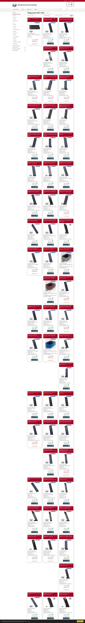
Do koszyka (50, 43)
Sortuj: (56, 15)
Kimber (15, 26)
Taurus (15, 38)
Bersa (15, 19)
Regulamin (29, 9)
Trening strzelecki (15, 47)
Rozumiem (80, 621)
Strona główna (15, 9)
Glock (15, 24)
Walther (15, 40)
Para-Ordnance (16, 29)
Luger (15, 27)
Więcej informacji (27, 621)
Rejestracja (65, 0)
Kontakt (35, 9)
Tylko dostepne (46, 15)
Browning (15, 20)
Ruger (15, 31)
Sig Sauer (15, 33)
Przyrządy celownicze (16, 45)
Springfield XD (16, 36)
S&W (15, 34)
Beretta (15, 17)
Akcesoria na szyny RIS (16, 48)
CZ (14, 22)
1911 (15, 15)
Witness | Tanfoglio (17, 41)
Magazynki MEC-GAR (16, 14)
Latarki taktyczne (15, 50)
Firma (23, 9)
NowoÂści (14, 12)
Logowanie (71, 0)
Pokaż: (28, 15)
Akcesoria (15, 43)
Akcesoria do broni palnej (27, 5)
